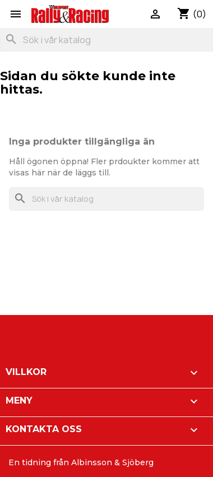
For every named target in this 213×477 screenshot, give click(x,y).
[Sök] (106, 40)
